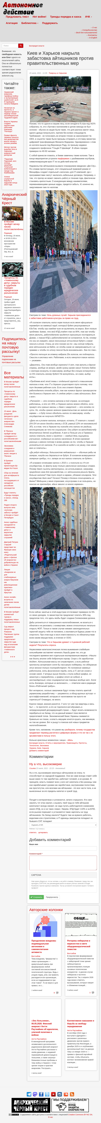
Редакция (8, 233)
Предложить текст (17, 16)
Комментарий (36, 854)
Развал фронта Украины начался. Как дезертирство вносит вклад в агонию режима (11, 139)
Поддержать (50, 23)
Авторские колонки (46, 910)
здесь (70, 740)
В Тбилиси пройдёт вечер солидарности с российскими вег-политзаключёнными (12, 436)
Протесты (83, 743)
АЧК (88, 16)
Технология (34, 746)
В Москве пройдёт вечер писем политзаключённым (14, 225)
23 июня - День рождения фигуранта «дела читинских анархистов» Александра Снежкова (11, 419)
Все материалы (14, 375)
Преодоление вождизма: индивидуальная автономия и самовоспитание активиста (43, 946)
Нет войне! (39, 16)
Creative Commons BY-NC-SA (80, 1115)
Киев (39, 748)
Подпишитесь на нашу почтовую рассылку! (14, 345)
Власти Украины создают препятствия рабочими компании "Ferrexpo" (11, 126)
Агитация (12, 23)
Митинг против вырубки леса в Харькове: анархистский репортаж (10, 151)
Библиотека (29, 23)
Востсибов (35, 956)
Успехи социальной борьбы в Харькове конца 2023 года (10, 181)
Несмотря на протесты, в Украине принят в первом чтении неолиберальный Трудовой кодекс (11, 113)
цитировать (43, 832)
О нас (50, 1117)
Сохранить (36, 897)
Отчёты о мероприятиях (55, 743)
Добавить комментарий (39, 751)
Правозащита (72, 743)
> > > (12, 657)
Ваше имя (33, 844)
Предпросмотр (52, 897)
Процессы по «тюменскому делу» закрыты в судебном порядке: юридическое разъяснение (12, 285)
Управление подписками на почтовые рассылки (11, 359)
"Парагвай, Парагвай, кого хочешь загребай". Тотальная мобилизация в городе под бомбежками (10, 166)
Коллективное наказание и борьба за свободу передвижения (80, 1024)
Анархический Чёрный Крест (14, 198)
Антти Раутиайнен (38, 1039)
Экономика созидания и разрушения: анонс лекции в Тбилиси (10, 451)
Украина (32, 748)
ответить (32, 832)
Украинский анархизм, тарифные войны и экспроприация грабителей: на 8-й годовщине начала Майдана (11, 98)
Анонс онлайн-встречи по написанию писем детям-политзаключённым (12, 602)
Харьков (45, 748)
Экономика (44, 746)
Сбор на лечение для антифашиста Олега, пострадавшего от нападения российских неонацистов (11, 480)
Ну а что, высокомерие (45, 764)
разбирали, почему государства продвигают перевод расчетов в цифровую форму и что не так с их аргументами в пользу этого (62, 733)
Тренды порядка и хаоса (65, 16)
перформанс (63, 158)
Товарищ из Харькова (58, 73)
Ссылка (32, 768)
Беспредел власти (36, 46)
